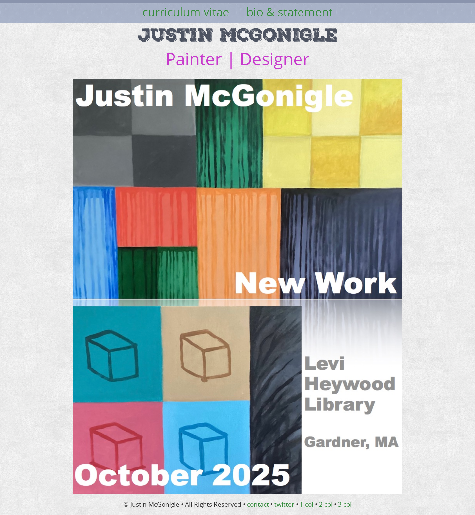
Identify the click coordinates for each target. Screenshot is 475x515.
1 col (306, 504)
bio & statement (289, 11)
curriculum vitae (185, 11)
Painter (194, 59)
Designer (275, 59)
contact (258, 504)
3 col (345, 504)
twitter (284, 504)
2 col (325, 504)
